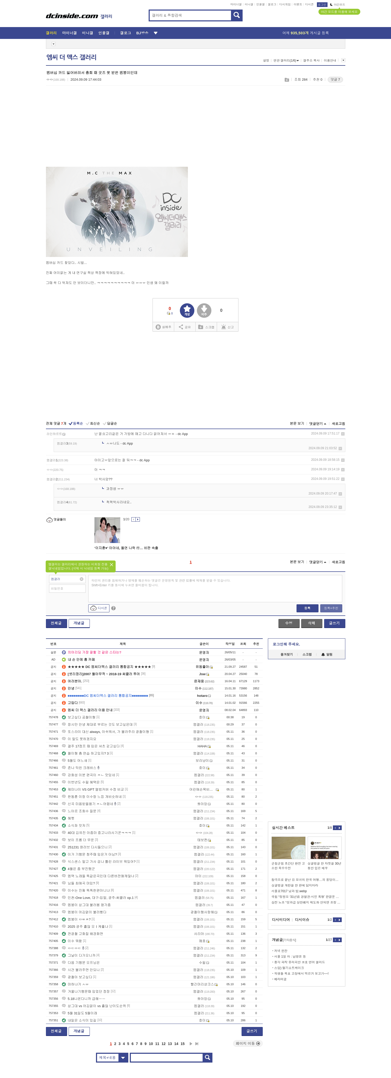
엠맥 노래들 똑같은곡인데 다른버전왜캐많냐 (98, 876)
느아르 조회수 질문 (79, 811)
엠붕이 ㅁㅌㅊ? (76, 919)
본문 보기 (297, 423)
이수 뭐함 (72, 941)
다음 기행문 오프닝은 (81, 963)
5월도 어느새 (74, 761)
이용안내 (330, 60)
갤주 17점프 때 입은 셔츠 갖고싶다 (91, 746)
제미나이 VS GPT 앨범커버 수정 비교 (93, 789)
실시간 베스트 (283, 828)
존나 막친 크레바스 (79, 768)
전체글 (56, 623)
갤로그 (272, 4)
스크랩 (286, 80)
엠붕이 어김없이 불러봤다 (84, 912)
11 (157, 1044)
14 (176, 1044)
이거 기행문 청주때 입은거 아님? (89, 854)
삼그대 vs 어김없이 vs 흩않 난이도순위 (94, 1006)
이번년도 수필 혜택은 (81, 782)
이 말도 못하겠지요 (79, 739)
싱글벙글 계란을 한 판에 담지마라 (295, 885)
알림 (326, 654)
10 (151, 1044)
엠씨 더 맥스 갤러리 (71, 57)
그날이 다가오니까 (78, 955)
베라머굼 (280, 979)
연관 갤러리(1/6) (286, 60)
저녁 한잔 (281, 951)
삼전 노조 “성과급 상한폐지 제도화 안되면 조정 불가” (307, 902)
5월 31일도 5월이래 (79, 1013)
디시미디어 (281, 920)
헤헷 (68, 818)
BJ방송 (142, 33)
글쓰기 (334, 623)
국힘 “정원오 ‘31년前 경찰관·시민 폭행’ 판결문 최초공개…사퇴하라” (307, 897)
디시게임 (285, 4)
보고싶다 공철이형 (78, 717)
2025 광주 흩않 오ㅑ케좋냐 (85, 927)
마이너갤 (236, 4)
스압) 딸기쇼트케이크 (289, 968)
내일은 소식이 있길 (79, 1020)
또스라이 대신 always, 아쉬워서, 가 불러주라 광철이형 (105, 732)
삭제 (343, 434)
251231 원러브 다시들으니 (85, 847)
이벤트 (298, 4)
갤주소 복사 (311, 60)
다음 (191, 1044)
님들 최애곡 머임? (78, 883)
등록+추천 (331, 608)
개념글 (79, 623)
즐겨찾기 (287, 654)
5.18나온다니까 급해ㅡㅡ (83, 999)
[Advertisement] (89, 129)
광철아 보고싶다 (77, 977)
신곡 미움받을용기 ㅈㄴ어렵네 (87, 804)
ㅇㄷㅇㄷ (71, 948)
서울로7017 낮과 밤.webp (289, 891)
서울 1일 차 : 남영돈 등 (290, 956)
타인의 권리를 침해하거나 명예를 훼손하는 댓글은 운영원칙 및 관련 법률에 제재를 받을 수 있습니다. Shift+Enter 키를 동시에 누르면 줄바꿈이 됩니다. (161, 583)
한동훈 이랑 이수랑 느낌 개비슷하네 (92, 797)
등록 (307, 608)
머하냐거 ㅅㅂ (75, 984)
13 (170, 1044)
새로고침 (338, 424)
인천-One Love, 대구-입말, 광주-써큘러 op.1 (98, 898)
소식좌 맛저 (73, 826)
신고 (227, 326)
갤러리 (51, 33)
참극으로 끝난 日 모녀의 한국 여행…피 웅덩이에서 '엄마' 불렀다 (307, 880)
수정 (288, 623)
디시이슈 (302, 920)
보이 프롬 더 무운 (78, 840)
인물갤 (260, 4)
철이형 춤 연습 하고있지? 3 (85, 753)
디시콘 (309, 4)
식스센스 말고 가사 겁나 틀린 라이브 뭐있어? (98, 862)
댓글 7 (335, 79)
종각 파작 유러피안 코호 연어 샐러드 (299, 962)
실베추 (163, 327)
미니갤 (249, 4)
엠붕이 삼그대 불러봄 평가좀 (86, 905)
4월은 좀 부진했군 (78, 869)
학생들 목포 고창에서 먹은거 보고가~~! (301, 973)
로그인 (322, 4)
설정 (266, 60)
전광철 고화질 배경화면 (82, 934)
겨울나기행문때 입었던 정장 (86, 991)
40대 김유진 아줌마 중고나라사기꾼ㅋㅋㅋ (96, 833)
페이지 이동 (248, 1043)
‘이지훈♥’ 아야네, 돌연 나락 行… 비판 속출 (126, 548)
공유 (185, 326)
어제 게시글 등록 (306, 33)
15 (183, 1044)
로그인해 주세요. (286, 644)
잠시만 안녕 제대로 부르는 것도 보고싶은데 (97, 724)
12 (164, 1044)
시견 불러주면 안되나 (81, 970)
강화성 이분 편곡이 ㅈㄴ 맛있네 (88, 775)
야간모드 (337, 4)
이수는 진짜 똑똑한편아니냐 (86, 890)
